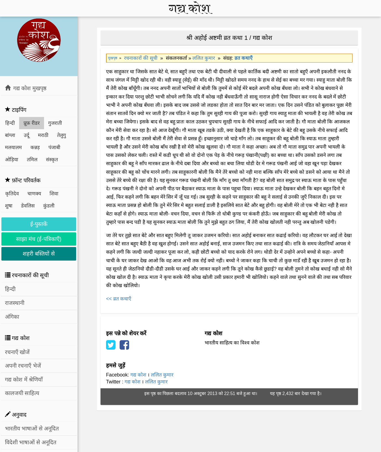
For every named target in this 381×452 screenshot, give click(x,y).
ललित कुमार (203, 58)
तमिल (32, 159)
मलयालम (13, 147)
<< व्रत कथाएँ (118, 299)
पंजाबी (54, 147)
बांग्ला (10, 135)
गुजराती (55, 123)
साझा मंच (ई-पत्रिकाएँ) (38, 239)
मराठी (43, 135)
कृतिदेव (12, 193)
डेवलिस (28, 206)
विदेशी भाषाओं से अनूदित (30, 442)
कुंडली (49, 206)
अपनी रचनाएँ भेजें (23, 366)
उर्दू (26, 135)
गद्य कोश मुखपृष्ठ (26, 88)
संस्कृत (52, 159)
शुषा (8, 206)
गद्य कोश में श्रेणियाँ (24, 379)
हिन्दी (10, 123)
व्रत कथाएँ (244, 58)
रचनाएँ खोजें (17, 352)
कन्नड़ (35, 147)
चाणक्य (34, 193)
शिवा (54, 193)
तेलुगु (61, 135)
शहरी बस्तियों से (39, 254)
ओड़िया (11, 159)
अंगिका (12, 317)
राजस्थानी (14, 303)
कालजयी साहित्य (22, 393)
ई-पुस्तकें (38, 224)
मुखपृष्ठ (112, 58)
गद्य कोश (138, 375)
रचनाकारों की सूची (141, 58)
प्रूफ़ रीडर (32, 123)
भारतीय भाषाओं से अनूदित (32, 428)
